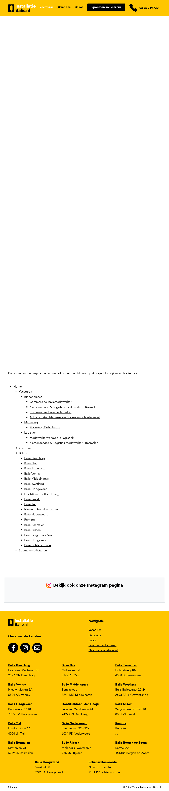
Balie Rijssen (32, 530)
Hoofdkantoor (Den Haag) (41, 494)
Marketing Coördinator (45, 427)
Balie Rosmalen (34, 525)
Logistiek (30, 433)
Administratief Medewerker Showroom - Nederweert (65, 417)
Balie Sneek (32, 499)
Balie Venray (32, 474)
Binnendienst (33, 397)
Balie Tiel (30, 504)
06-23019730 (149, 8)
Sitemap (12, 787)
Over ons (64, 7)
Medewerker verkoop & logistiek (52, 438)
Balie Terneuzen (34, 468)
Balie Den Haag (34, 458)
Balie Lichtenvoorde (37, 545)
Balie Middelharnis (36, 479)
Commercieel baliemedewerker (50, 402)
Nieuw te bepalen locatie (41, 509)
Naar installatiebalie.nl (103, 650)
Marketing (31, 422)
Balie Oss (30, 463)
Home (18, 387)
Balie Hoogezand (35, 540)
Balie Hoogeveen (35, 489)
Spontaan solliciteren (106, 7)
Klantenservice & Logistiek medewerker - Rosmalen (64, 407)
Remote (29, 520)
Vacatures (46, 7)
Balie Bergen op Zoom (39, 535)
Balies (79, 7)
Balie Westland (34, 484)
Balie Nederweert (36, 514)
